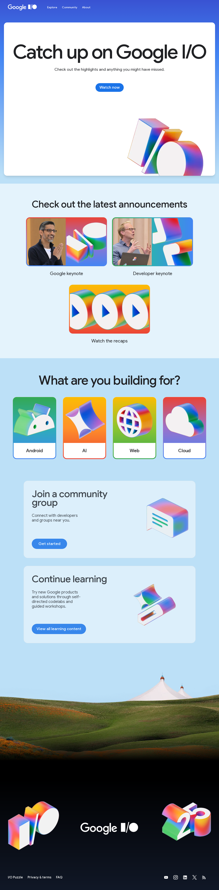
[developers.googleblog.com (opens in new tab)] (206, 877)
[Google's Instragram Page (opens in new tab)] (178, 877)
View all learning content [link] (58, 628)
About (86, 7)
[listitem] (34, 428)
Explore (52, 7)
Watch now (109, 87)
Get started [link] (49, 543)
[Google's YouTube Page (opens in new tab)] (168, 877)
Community (69, 7)
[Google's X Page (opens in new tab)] (197, 877)
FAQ (59, 877)
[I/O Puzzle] (15, 877)
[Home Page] (22, 7)
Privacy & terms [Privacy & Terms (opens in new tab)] (39, 877)
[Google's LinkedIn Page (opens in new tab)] (187, 877)
